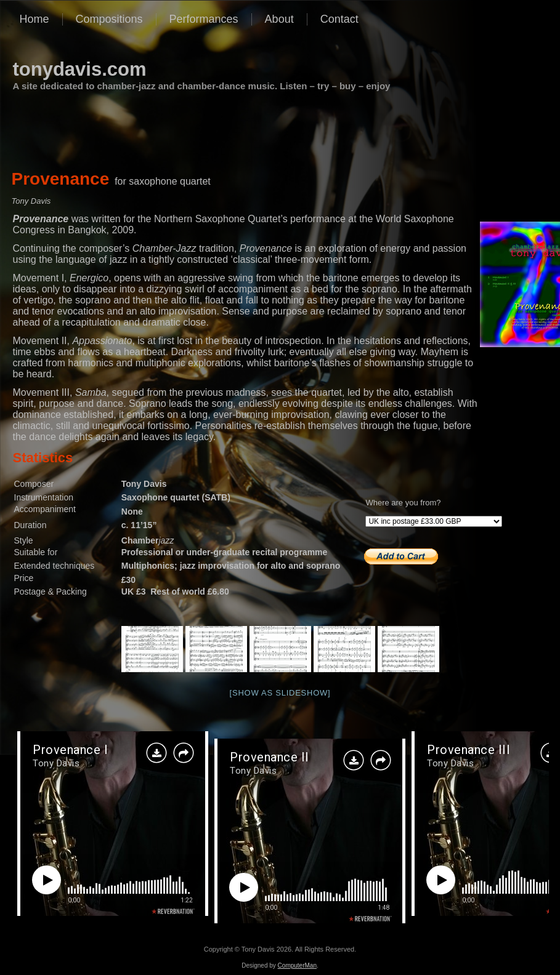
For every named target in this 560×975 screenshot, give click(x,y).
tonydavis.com (80, 69)
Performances (203, 19)
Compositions (109, 19)
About (279, 19)
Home (34, 19)
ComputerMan (297, 965)
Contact (339, 19)
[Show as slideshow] (280, 692)
